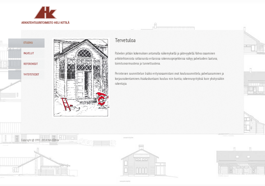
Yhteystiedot (31, 74)
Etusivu (28, 42)
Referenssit (31, 64)
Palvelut (29, 53)
